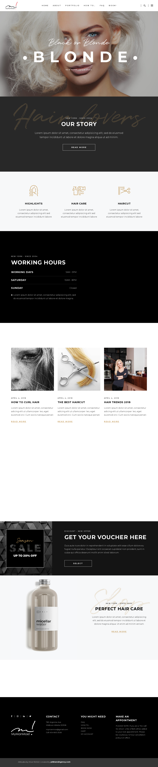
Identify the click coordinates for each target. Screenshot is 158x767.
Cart (83, 731)
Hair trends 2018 (117, 402)
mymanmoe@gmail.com (57, 729)
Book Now (86, 728)
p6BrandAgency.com (60, 762)
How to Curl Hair (25, 402)
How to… (85, 725)
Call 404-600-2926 (54, 732)
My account (87, 734)
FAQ (83, 722)
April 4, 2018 (18, 398)
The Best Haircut (71, 402)
